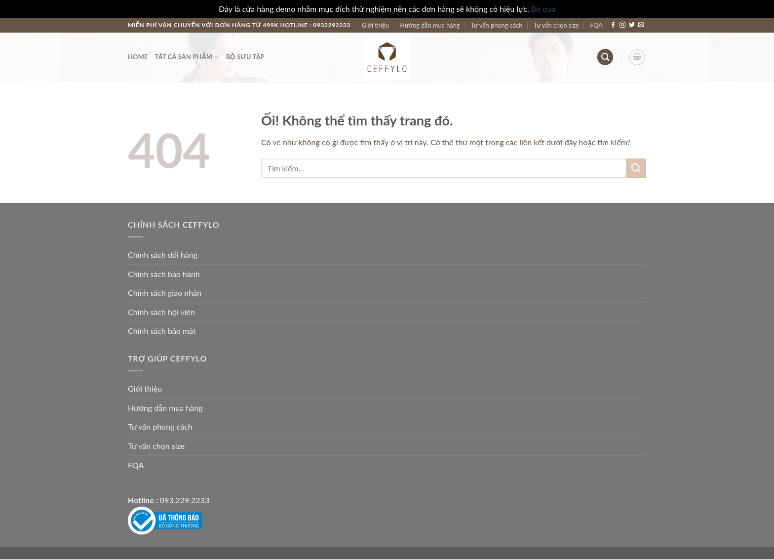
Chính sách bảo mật (162, 330)
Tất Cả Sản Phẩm (187, 57)
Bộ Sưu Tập (245, 57)
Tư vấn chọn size (556, 25)
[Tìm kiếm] (605, 57)
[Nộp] (636, 168)
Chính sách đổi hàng (162, 254)
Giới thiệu (375, 25)
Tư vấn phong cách (497, 25)
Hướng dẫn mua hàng (430, 25)
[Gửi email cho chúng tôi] (641, 25)
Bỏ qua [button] (543, 8)
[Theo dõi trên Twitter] (632, 25)
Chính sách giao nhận (164, 292)
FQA (596, 25)
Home (138, 57)
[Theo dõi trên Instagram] (622, 25)
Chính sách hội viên (161, 312)
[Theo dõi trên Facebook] (613, 25)
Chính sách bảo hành (164, 274)
